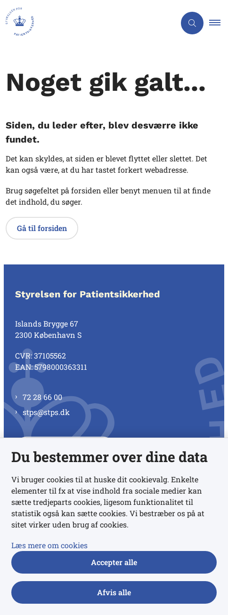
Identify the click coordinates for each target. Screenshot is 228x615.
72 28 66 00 (42, 397)
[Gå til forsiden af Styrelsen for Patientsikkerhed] (87, 23)
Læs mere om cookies (49, 545)
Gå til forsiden (42, 228)
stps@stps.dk (46, 412)
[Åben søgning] (192, 23)
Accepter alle (114, 562)
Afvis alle (114, 592)
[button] (218, 23)
